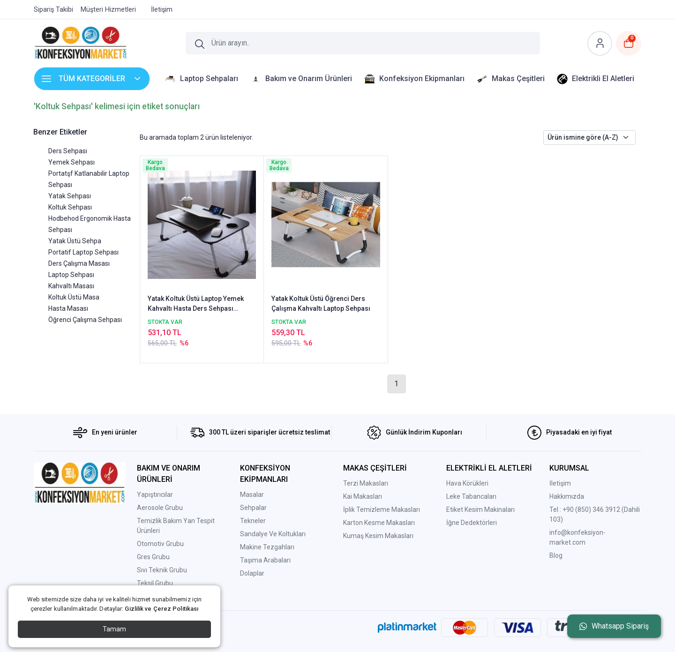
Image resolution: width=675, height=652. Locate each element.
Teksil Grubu (155, 583)
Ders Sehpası (67, 151)
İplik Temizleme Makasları (381, 509)
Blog (555, 555)
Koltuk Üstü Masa (73, 297)
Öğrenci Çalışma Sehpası (85, 319)
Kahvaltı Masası (71, 286)
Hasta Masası (68, 308)
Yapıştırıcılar (155, 494)
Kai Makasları (362, 496)
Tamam (114, 629)
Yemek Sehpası (71, 162)
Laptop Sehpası (71, 274)
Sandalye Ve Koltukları (273, 534)
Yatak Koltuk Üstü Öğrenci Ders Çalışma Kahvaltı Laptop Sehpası (320, 303)
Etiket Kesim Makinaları (480, 509)
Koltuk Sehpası (70, 207)
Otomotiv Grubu (160, 543)
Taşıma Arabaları (265, 560)
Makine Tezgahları (267, 547)
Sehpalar (253, 507)
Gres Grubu (153, 557)
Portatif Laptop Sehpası (83, 252)
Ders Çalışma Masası (79, 263)
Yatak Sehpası (69, 196)
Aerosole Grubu (160, 507)
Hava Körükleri (467, 483)
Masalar (252, 494)
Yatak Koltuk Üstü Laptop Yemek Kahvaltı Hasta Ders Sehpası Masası (196, 304)
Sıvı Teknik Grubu (162, 570)
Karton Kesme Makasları (379, 522)
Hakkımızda (566, 496)
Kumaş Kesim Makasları (378, 536)
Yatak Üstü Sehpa (74, 241)
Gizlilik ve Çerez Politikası (161, 608)
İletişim (560, 483)
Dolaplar (252, 573)
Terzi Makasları (365, 483)
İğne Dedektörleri (471, 522)
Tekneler (253, 521)
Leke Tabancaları (471, 496)
